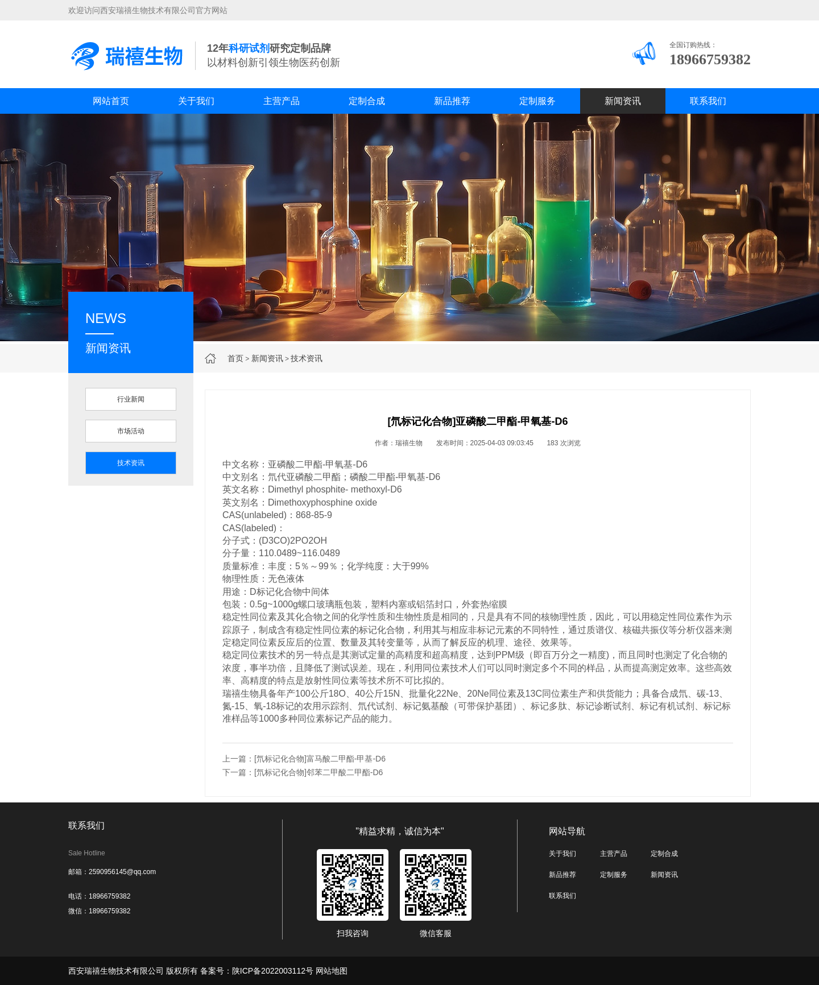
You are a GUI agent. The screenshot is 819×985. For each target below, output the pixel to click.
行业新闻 (130, 399)
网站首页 (111, 101)
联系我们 (708, 101)
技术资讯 (306, 358)
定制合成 (367, 101)
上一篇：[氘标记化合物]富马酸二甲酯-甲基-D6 (304, 758)
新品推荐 (452, 101)
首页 (235, 358)
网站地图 (332, 970)
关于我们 (196, 101)
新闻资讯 (623, 101)
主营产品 (281, 101)
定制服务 (537, 101)
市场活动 (130, 431)
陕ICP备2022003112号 (272, 970)
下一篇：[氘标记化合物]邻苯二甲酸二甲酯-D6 (302, 772)
